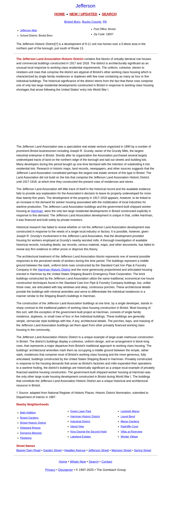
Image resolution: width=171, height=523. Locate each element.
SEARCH (109, 14)
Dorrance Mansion (31, 433)
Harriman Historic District (54, 269)
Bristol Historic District (33, 422)
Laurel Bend (128, 416)
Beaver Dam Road (28, 450)
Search (94, 461)
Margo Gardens (130, 421)
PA (105, 21)
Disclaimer (65, 470)
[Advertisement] (86, 118)
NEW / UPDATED (83, 14)
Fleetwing (26, 438)
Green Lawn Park (80, 411)
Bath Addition (28, 412)
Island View (77, 426)
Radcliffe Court (129, 426)
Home (63, 461)
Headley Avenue (75, 450)
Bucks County (91, 21)
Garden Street (52, 450)
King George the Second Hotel (88, 431)
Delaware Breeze (30, 427)
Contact (106, 461)
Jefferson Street (98, 450)
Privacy (50, 470)
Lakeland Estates (80, 436)
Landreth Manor (130, 411)
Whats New (78, 461)
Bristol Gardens (29, 417)
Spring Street (142, 450)
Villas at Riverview (131, 431)
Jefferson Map (28, 30)
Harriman (37, 211)
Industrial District (80, 421)
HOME (59, 14)
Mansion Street (121, 450)
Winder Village (129, 436)
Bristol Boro (72, 21)
